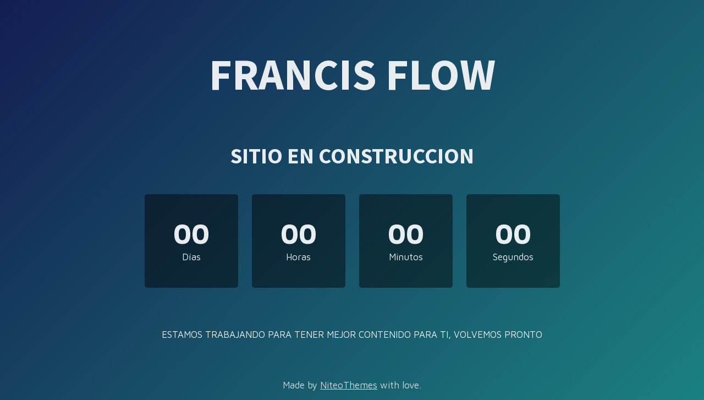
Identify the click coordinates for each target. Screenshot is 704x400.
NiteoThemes (348, 385)
